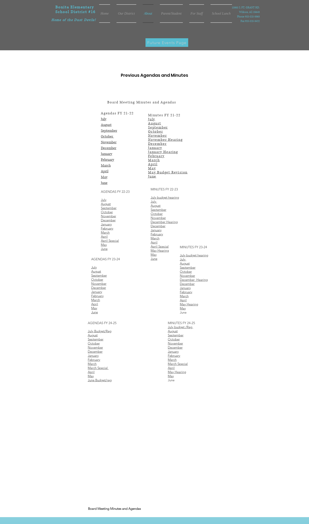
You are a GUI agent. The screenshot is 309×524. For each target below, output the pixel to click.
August (106, 125)
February (107, 159)
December (108, 148)
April (104, 171)
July (103, 119)
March (106, 165)
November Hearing (165, 139)
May (104, 177)
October (107, 136)
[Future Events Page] (166, 42)
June (104, 183)
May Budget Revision (168, 172)
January (106, 154)
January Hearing (163, 152)
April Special (160, 246)
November (109, 142)
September (109, 130)
